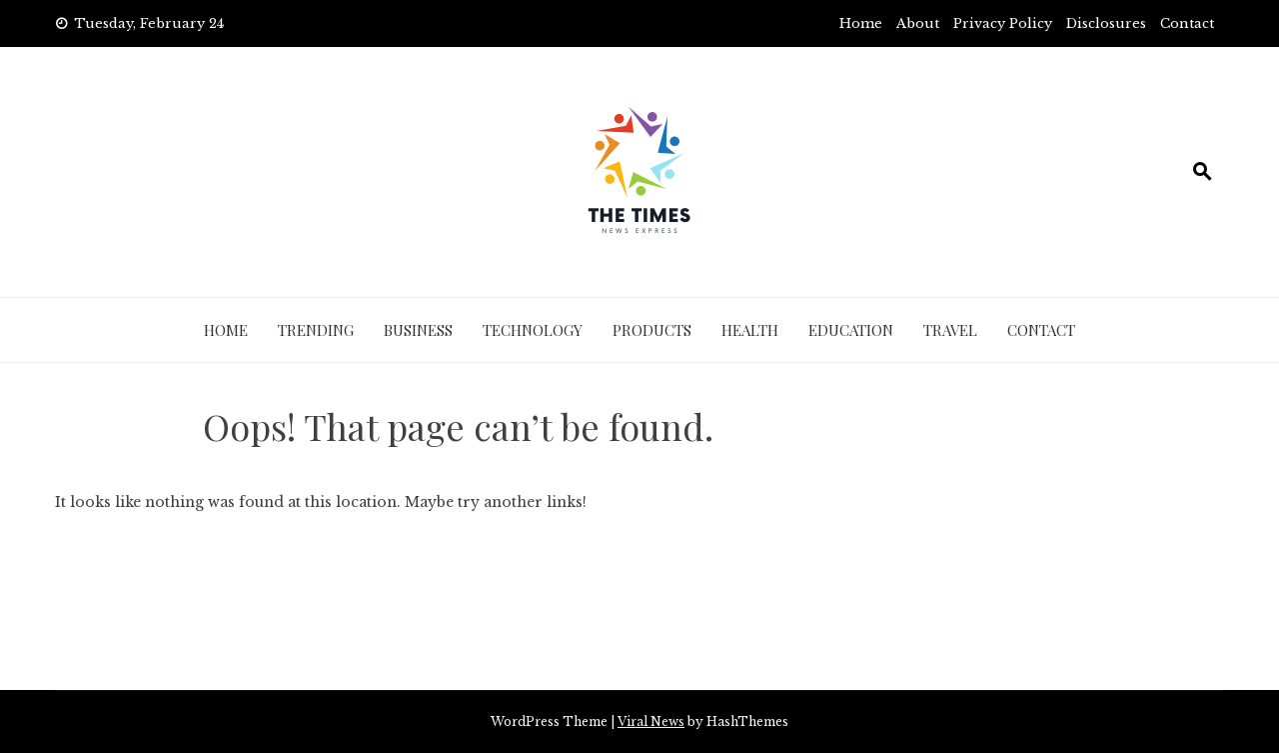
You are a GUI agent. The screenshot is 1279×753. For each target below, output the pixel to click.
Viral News (651, 721)
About (917, 23)
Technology (533, 330)
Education (850, 330)
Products (652, 330)
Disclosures (1106, 23)
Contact (1187, 23)
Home (860, 23)
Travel (950, 330)
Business (418, 330)
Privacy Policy (1002, 23)
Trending (316, 330)
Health (749, 330)
